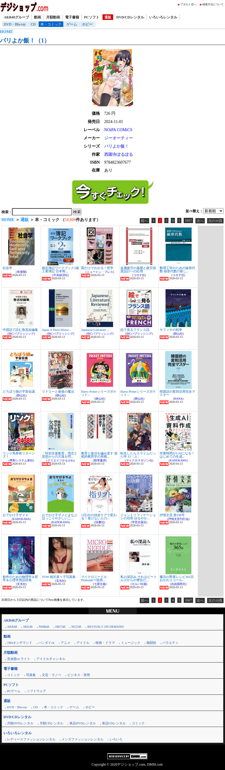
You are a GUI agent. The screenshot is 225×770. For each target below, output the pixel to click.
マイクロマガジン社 (139, 460)
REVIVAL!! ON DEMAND (105, 626)
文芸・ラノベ (51, 675)
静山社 (178, 333)
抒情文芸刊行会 (178, 519)
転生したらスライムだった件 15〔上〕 (138, 454)
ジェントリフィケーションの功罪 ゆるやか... (138, 516)
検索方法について (213, 4)
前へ (144, 221)
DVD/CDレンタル (130, 17)
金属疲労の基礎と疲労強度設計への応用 (138, 269)
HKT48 (60, 626)
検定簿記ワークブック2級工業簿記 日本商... (60, 269)
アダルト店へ (188, 4)
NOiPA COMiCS (118, 130)
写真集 (31, 675)
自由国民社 (178, 584)
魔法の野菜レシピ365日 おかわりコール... (177, 578)
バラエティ (170, 642)
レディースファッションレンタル (31, 739)
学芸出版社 (139, 522)
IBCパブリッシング (21, 333)
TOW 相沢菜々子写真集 (59, 577)
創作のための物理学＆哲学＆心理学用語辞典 (20, 578)
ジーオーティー (118, 138)
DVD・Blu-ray (15, 24)
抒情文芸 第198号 (172, 515)
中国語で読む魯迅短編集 (20, 329)
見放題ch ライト (18, 659)
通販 (107, 17)
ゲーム (72, 24)
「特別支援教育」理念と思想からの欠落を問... (59, 454)
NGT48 (76, 626)
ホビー (87, 24)
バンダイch (46, 642)
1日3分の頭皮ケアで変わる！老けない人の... (99, 516)
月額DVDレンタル (20, 723)
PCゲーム (14, 691)
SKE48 (28, 626)
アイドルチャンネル (50, 659)
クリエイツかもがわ (60, 460)
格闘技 (151, 642)
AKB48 (12, 626)
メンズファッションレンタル (82, 739)
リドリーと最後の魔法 (58, 391)
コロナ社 (139, 275)
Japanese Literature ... (95, 329)
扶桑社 (100, 522)
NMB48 (44, 626)
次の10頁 (215, 221)
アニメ (65, 642)
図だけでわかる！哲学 (97, 268)
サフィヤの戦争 (171, 329)
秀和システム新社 (21, 460)
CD (33, 24)
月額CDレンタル (51, 723)
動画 (37, 17)
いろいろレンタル (163, 17)
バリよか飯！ (116, 146)
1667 (188, 220)
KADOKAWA (178, 460)
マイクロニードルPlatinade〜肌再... (94, 578)
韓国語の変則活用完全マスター (177, 393)
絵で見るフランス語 (134, 329)
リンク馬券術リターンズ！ (19, 454)
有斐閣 (21, 271)
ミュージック (130, 642)
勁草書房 (100, 460)
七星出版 (100, 584)
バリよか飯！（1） (25, 40)
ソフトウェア (36, 691)
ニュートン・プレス (100, 271)
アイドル (82, 642)
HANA (178, 398)
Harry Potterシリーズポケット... (99, 393)
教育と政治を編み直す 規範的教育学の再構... (99, 454)
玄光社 (21, 584)
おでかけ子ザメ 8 (15, 515)
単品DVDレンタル (82, 723)
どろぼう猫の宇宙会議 (19, 391)
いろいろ (116, 739)
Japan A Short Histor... (56, 329)
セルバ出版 (139, 584)
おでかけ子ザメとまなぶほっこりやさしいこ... (59, 516)
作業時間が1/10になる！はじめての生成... (177, 454)
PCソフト (91, 17)
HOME (6, 32)
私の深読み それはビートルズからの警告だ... (138, 578)
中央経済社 (60, 275)
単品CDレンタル (114, 723)
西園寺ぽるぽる (118, 154)
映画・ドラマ (105, 642)
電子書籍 (72, 17)
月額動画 (53, 17)
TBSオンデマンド (19, 642)
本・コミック (51, 24)
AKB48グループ (16, 17)
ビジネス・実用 (78, 675)
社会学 (7, 268)
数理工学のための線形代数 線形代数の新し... (177, 269)
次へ (200, 221)
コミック (13, 675)
